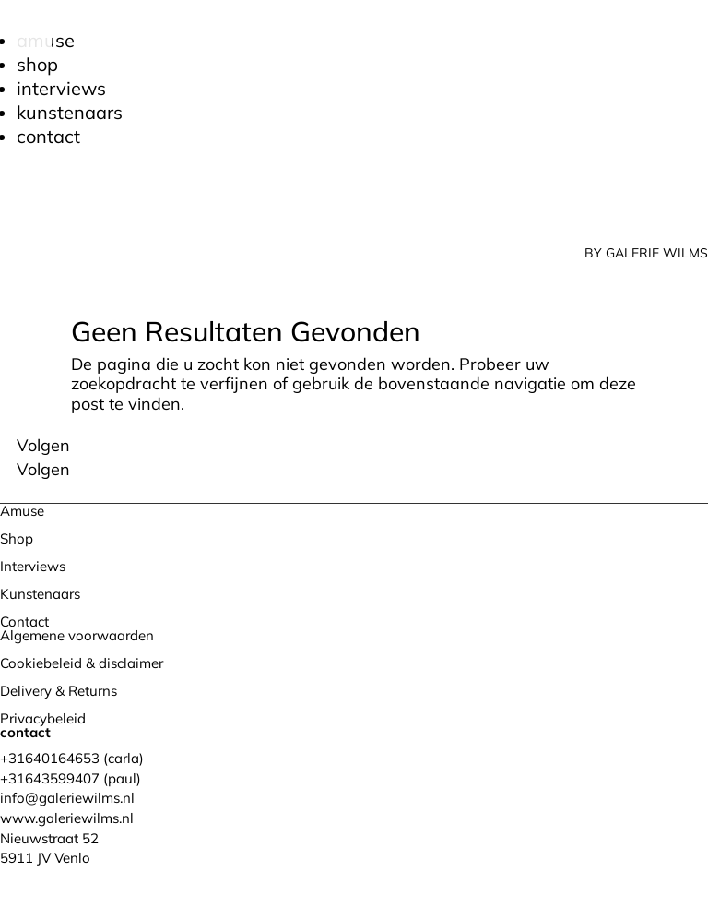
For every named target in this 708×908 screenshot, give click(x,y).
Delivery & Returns (58, 690)
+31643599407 (50, 778)
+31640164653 (50, 758)
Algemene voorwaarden (77, 635)
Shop (37, 64)
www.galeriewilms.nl (67, 818)
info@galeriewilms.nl (67, 797)
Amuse (22, 511)
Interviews (61, 88)
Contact (48, 136)
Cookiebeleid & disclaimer (81, 663)
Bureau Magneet (207, 877)
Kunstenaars (70, 112)
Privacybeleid (43, 718)
